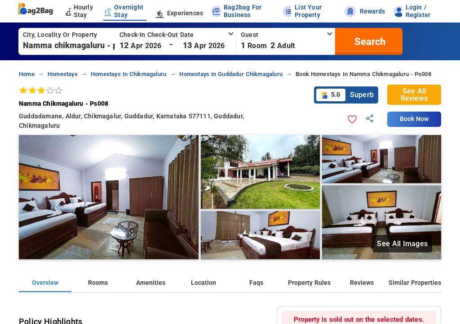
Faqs (256, 283)
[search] (368, 41)
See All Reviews (414, 95)
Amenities (150, 283)
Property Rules (309, 283)
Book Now (414, 119)
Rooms (98, 283)
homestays (63, 74)
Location (203, 283)
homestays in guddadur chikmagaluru (231, 74)
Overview (45, 283)
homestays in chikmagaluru (128, 74)
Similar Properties (415, 283)
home (27, 74)
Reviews (362, 283)
